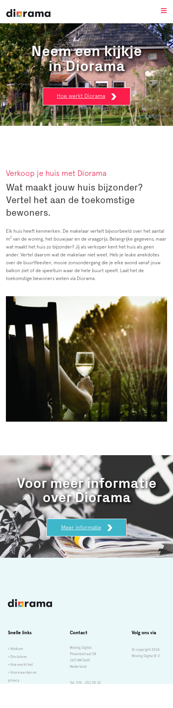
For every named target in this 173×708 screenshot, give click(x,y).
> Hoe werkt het (20, 664)
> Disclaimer (17, 656)
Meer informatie (86, 527)
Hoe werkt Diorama (86, 96)
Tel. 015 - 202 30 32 (85, 682)
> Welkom (15, 648)
